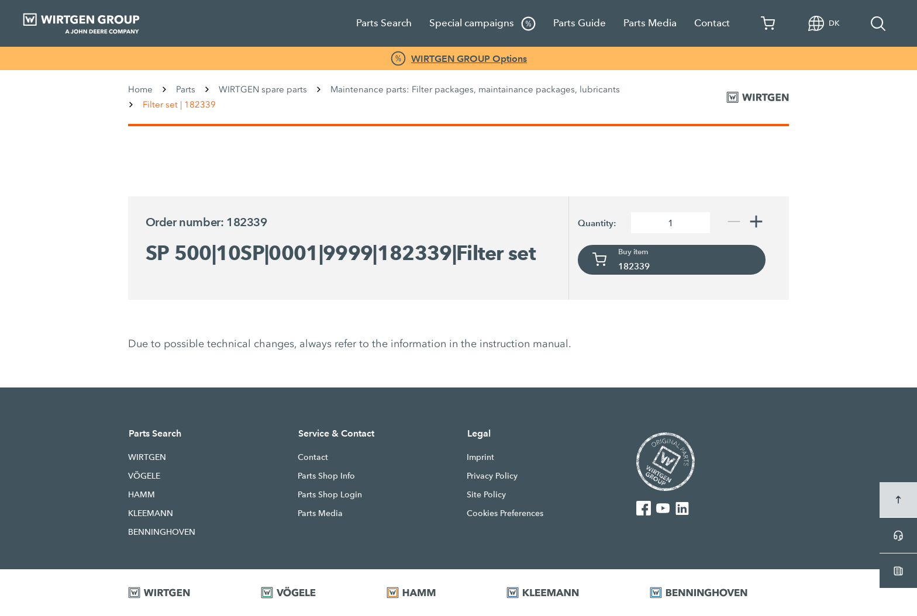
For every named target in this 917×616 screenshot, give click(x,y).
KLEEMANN (150, 513)
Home (140, 89)
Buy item (633, 252)
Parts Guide (579, 23)
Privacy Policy (492, 475)
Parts (185, 89)
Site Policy (486, 494)
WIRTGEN (147, 457)
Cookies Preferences (505, 513)
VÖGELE (144, 475)
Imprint (480, 457)
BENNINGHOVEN (161, 532)
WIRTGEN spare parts (263, 89)
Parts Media (650, 23)
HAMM (141, 494)
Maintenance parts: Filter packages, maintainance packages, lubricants (475, 89)
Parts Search (384, 23)
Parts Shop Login (330, 494)
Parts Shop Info (326, 475)
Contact (712, 23)
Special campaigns (482, 23)
